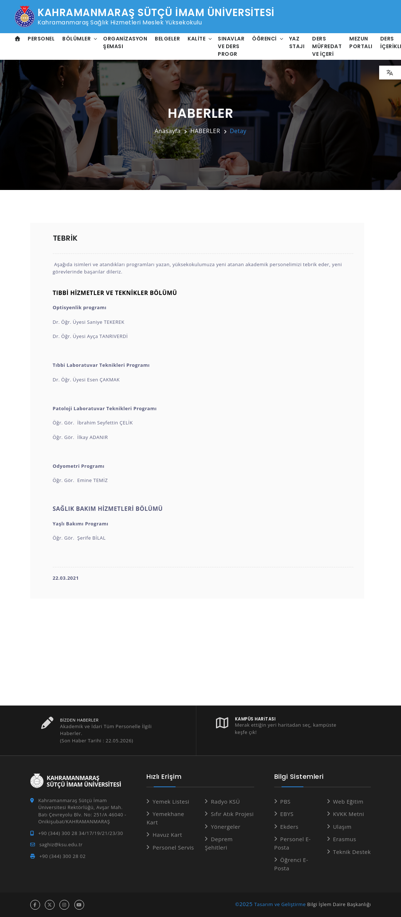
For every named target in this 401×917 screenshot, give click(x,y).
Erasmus (344, 839)
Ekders (289, 826)
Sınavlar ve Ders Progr (231, 46)
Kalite (197, 38)
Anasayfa (167, 131)
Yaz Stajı (297, 42)
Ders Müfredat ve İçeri (327, 46)
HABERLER (205, 131)
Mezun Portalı (361, 42)
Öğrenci (264, 38)
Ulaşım (342, 826)
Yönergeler (225, 826)
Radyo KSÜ (225, 801)
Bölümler (77, 38)
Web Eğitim (348, 801)
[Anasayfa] (17, 38)
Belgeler (167, 38)
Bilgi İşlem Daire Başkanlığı (339, 904)
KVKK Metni (348, 813)
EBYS (287, 813)
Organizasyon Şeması (125, 42)
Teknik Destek (352, 851)
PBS (285, 801)
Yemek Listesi (171, 801)
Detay (238, 131)
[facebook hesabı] (35, 904)
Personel (41, 38)
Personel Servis (173, 847)
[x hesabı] (49, 904)
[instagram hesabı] (64, 904)
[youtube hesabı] (79, 904)
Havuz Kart (167, 834)
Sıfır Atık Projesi (232, 813)
